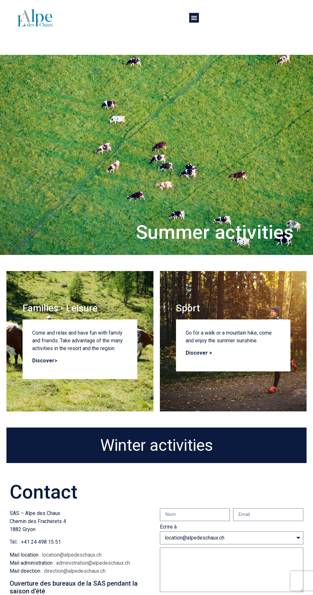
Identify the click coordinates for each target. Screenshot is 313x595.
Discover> (44, 361)
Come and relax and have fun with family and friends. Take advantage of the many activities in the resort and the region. (77, 340)
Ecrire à (168, 527)
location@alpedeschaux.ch (72, 555)
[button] (194, 18)
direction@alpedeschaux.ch (74, 571)
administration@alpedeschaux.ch (93, 563)
